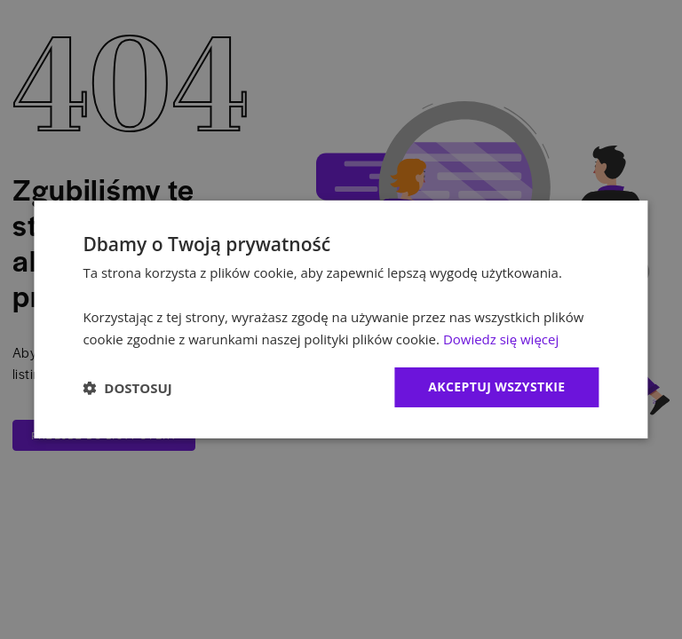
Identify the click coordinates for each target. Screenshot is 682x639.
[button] (127, 388)
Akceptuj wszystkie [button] (496, 386)
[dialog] (340, 319)
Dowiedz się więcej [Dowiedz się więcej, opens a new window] (501, 339)
